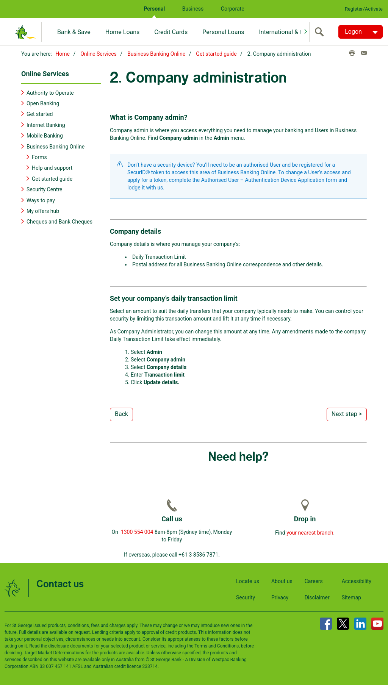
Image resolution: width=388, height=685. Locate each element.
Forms (39, 157)
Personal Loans (223, 32)
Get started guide (216, 54)
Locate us (247, 580)
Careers (314, 580)
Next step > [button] (347, 413)
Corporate (232, 9)
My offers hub (43, 211)
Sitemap (351, 597)
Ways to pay (41, 200)
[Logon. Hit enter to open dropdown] (360, 32)
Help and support (52, 167)
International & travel (286, 32)
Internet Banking (46, 125)
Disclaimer (317, 597)
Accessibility (356, 580)
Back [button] (121, 413)
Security (245, 597)
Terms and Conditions (216, 645)
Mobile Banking (45, 135)
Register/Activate (364, 9)
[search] (321, 32)
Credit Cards (171, 32)
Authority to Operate (50, 92)
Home (62, 54)
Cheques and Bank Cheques (59, 221)
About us (282, 580)
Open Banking (43, 103)
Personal (154, 9)
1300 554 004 (137, 531)
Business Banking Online (156, 54)
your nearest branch (309, 532)
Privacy (279, 597)
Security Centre (45, 189)
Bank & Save (74, 32)
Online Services (98, 54)
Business (193, 9)
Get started (40, 114)
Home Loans (122, 32)
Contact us (60, 584)
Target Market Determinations (54, 652)
